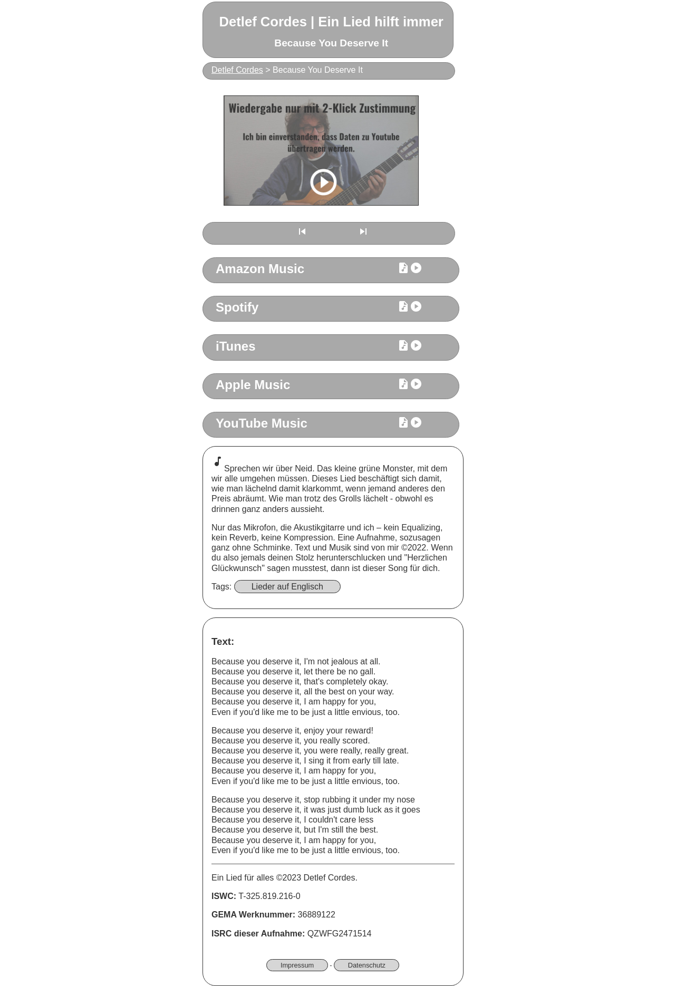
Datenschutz (366, 965)
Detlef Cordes (237, 69)
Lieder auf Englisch (287, 586)
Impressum (297, 965)
